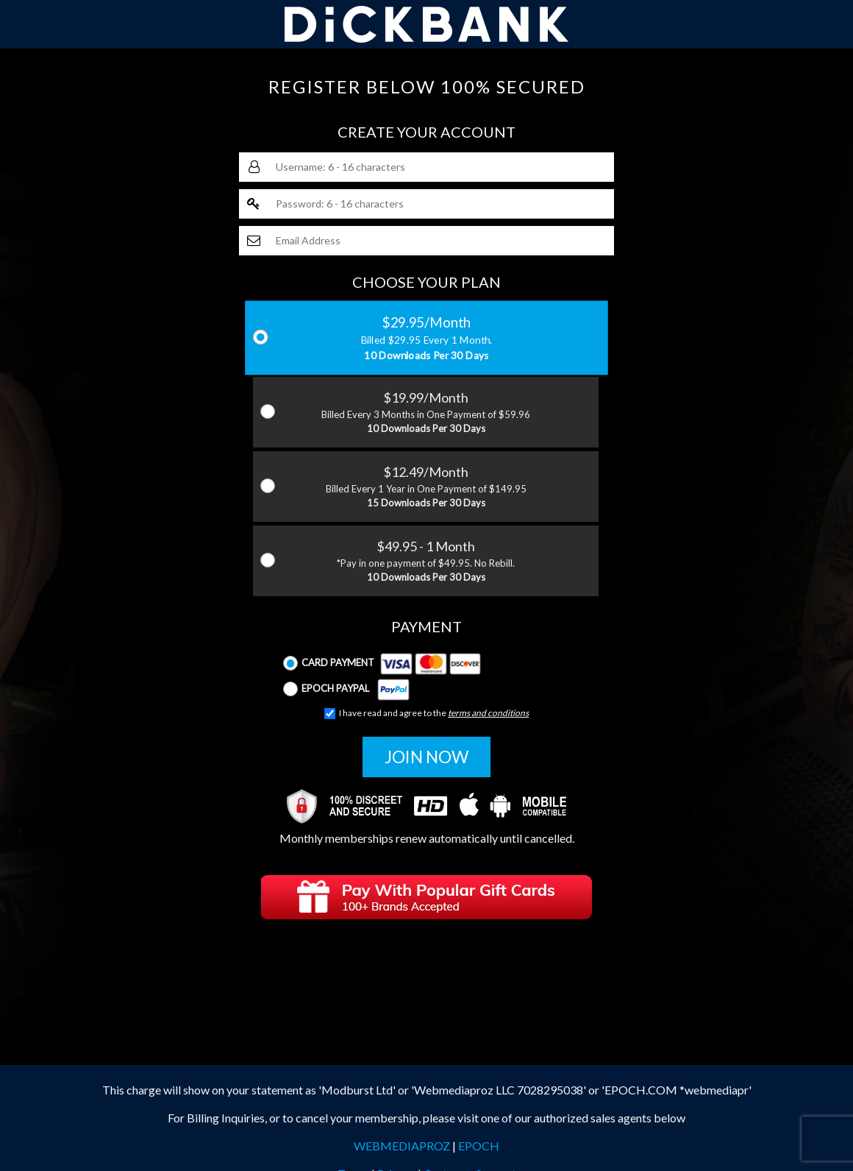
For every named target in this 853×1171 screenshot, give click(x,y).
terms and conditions (488, 712)
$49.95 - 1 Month (426, 561)
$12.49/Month (426, 487)
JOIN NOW (426, 756)
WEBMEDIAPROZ (402, 1146)
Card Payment (382, 663)
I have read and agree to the (426, 713)
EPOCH (478, 1146)
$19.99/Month (426, 412)
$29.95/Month (426, 338)
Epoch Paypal (346, 689)
